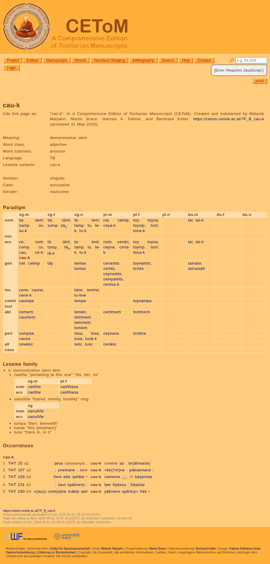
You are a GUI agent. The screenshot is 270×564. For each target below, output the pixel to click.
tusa (78, 338)
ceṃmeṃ (112, 312)
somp (53, 225)
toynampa (142, 301)
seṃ (39, 220)
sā (50, 220)
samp (24, 225)
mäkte (73, 491)
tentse (80, 263)
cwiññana (69, 387)
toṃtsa (139, 333)
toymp (139, 225)
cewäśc (26, 344)
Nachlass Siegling (109, 60)
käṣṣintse (143, 477)
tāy (50, 263)
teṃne (93, 290)
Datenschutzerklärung (20, 552)
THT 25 (15, 463)
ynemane (66, 470)
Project (13, 60)
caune (37, 290)
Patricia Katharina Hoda (244, 548)
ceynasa (111, 333)
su (40, 225)
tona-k (139, 230)
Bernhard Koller (206, 548)
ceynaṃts (112, 274)
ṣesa (58, 463)
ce (21, 242)
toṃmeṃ (141, 312)
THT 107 (16, 470)
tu (89, 225)
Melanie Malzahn (112, 548)
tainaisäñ (196, 268)
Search (168, 60)
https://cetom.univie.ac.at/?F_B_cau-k (228, 119)
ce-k (39, 252)
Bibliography (143, 60)
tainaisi (195, 263)
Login (11, 67)
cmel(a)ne (57, 491)
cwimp (34, 263)
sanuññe (36, 411)
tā (49, 242)
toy (135, 220)
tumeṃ (80, 328)
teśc (78, 344)
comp (24, 247)
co (40, 247)
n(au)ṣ (40, 491)
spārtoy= (130, 491)
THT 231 (16, 484)
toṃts (138, 268)
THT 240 (16, 491)
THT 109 (16, 477)
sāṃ (66, 220)
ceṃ (39, 242)
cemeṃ (26, 312)
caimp (123, 220)
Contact (204, 60)
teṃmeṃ (82, 317)
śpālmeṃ (76, 484)
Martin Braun (157, 548)
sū (122, 463)
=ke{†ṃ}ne (114, 470)
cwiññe (34, 387)
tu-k (82, 230)
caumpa (26, 301)
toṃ (154, 225)
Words (80, 60)
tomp (52, 247)
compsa (26, 333)
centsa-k (111, 284)
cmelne (111, 463)
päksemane (140, 470)
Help (186, 60)
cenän (123, 242)
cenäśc (110, 344)
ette (67, 477)
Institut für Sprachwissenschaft (70, 548)
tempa (80, 301)
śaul (62, 484)
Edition (32, 60)
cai (106, 220)
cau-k (95, 463)
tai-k (200, 220)
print (260, 81)
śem (84, 470)
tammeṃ (82, 322)
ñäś (143, 491)
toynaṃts (141, 263)
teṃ (95, 220)
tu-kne (80, 295)
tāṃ (66, 242)
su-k (23, 230)
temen (80, 312)
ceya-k (109, 225)
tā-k (51, 253)
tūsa (95, 333)
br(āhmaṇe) (139, 463)
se (21, 220)
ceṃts (109, 268)
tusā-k (91, 338)
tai (190, 220)
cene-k (25, 295)
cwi (22, 263)
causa (24, 338)
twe (107, 484)
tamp (79, 225)
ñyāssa (119, 484)
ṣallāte (78, 477)
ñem (58, 477)
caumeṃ (27, 317)
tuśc (89, 344)
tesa (78, 333)
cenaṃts (111, 263)
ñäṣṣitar (137, 484)
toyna (152, 220)
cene (23, 290)
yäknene (112, 491)
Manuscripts (56, 60)
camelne (112, 477)
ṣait (84, 491)
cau (22, 252)
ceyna (109, 247)
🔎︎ (231, 60)
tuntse (80, 268)
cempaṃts (113, 279)
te (76, 220)
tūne (78, 290)
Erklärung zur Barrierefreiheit (56, 552)
